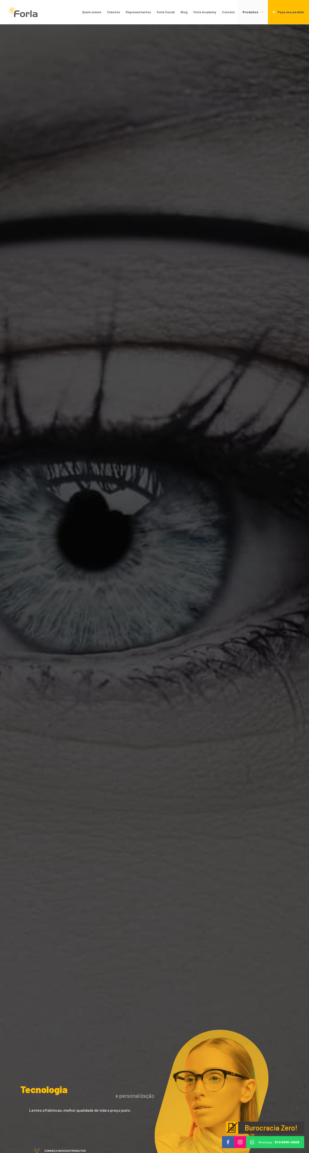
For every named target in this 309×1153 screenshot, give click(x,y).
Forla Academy (204, 12)
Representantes (138, 12)
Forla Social (166, 12)
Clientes (113, 12)
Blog (184, 12)
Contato (228, 12)
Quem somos (91, 12)
